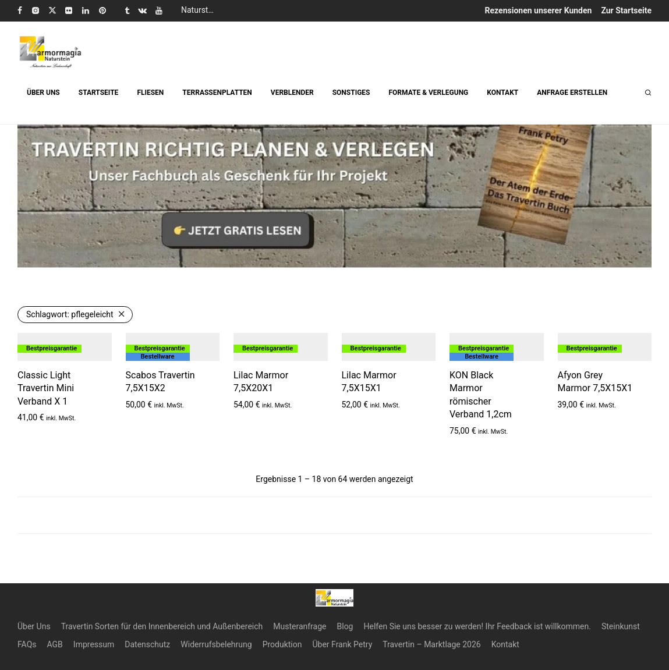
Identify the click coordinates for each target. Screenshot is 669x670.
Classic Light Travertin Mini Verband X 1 (45, 388)
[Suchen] (648, 93)
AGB (55, 644)
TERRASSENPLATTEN (217, 92)
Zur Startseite (626, 10)
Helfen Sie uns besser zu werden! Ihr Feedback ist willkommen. (476, 626)
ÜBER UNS (43, 92)
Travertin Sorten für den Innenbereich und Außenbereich (162, 626)
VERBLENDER (292, 92)
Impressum (93, 644)
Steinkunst (620, 626)
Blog (345, 626)
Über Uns (34, 626)
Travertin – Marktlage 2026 (431, 644)
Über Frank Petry (342, 644)
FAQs (27, 644)
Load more (334, 515)
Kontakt (505, 644)
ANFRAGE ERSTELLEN (572, 92)
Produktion (282, 644)
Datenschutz (147, 644)
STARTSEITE (99, 92)
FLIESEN (150, 92)
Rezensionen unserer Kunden (538, 10)
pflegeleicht (70, 314)
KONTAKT (502, 92)
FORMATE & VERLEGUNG (428, 92)
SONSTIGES (351, 92)
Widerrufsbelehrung (216, 644)
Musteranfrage (299, 626)
